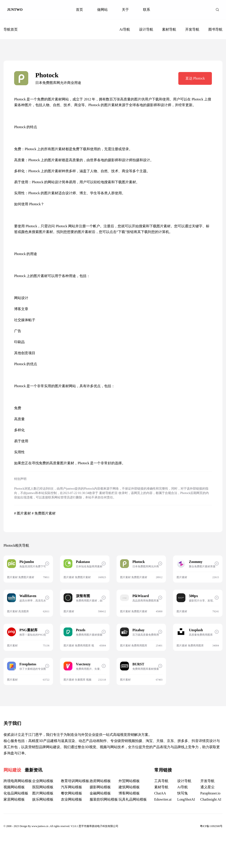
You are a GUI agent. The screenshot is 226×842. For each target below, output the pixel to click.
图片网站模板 (42, 793)
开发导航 (192, 29)
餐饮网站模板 (71, 793)
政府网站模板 (100, 781)
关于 (125, 9)
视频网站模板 (14, 787)
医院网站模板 (42, 787)
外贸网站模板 (129, 781)
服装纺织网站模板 (104, 799)
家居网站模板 (14, 799)
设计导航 (146, 29)
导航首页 (11, 29)
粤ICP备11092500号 (211, 826)
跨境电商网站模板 (18, 781)
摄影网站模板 (100, 787)
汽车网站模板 (71, 787)
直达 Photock (195, 78)
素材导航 (169, 29)
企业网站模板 (42, 781)
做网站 (102, 9)
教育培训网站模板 (75, 781)
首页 (79, 9)
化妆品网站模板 (16, 793)
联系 (146, 9)
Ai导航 (124, 29)
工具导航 (161, 781)
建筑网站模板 (129, 787)
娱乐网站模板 (42, 799)
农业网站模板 (71, 799)
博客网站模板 (129, 793)
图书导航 (215, 29)
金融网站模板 (100, 793)
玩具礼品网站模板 (133, 799)
